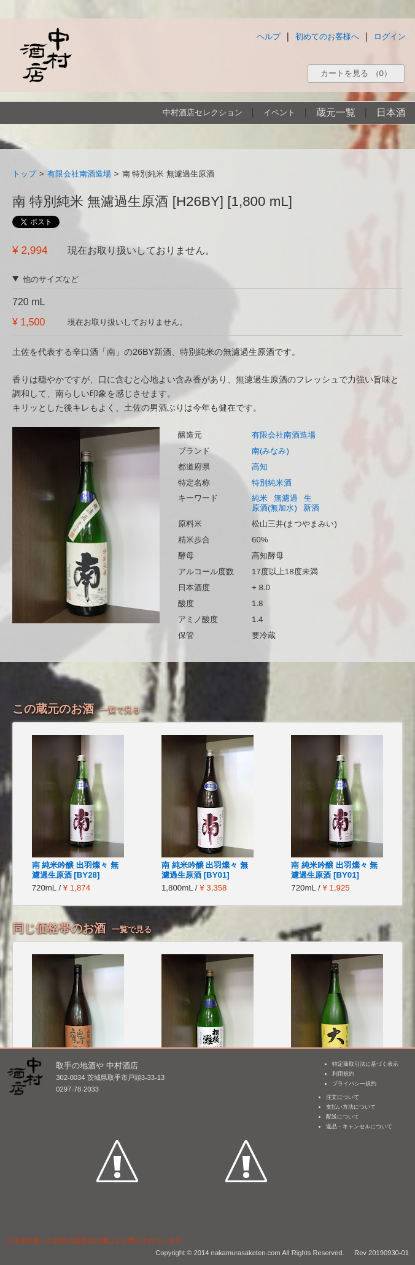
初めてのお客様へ (327, 36)
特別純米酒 (272, 482)
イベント (279, 112)
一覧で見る (120, 710)
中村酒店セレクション (202, 112)
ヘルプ (269, 36)
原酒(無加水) (274, 507)
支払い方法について (351, 1107)
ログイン (390, 36)
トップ (24, 173)
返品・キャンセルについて (359, 1126)
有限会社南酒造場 (79, 173)
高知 (260, 466)
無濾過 (286, 498)
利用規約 (343, 1074)
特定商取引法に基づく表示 (365, 1064)
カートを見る (356, 73)
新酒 (311, 507)
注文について (342, 1097)
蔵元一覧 (335, 112)
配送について (342, 1117)
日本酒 (391, 112)
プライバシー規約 (354, 1084)
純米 (260, 498)
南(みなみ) (270, 450)
